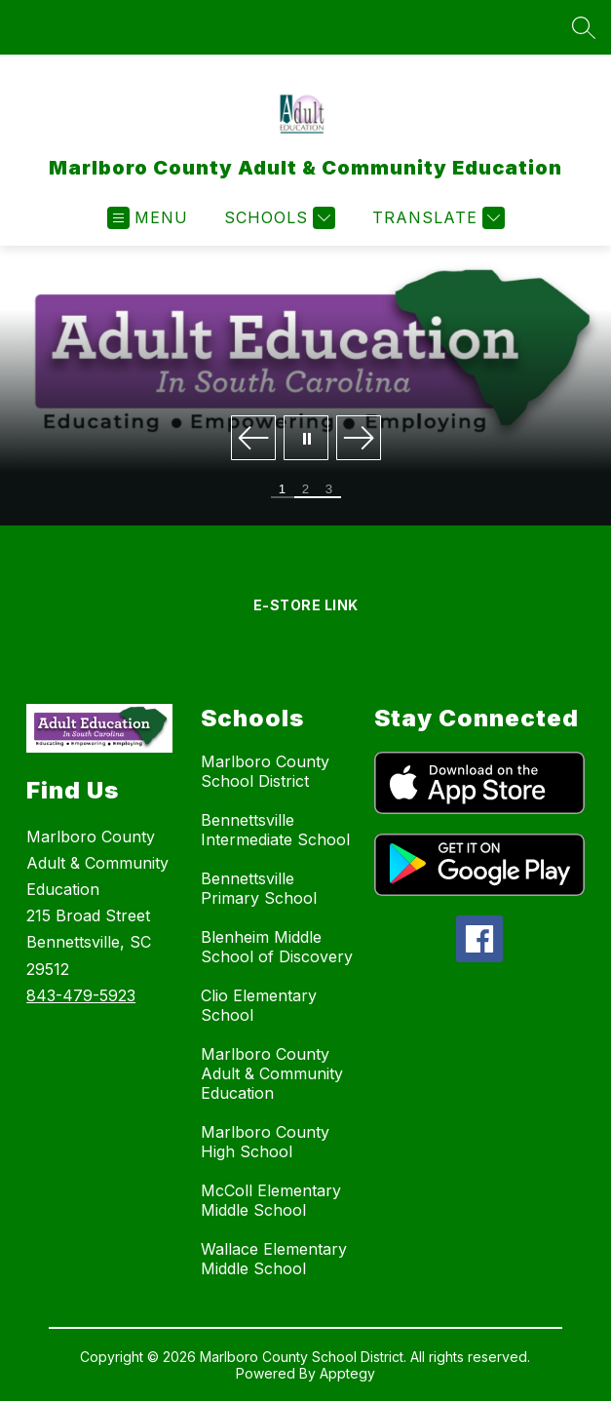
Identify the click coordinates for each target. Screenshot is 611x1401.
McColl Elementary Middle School (271, 1200)
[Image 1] (282, 490)
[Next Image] (358, 439)
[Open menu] (147, 218)
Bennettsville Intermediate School (275, 829)
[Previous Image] (253, 439)
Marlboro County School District (265, 771)
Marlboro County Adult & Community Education (272, 1073)
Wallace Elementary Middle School (274, 1258)
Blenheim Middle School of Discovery (277, 946)
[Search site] (583, 27)
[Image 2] (306, 490)
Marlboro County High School (265, 1141)
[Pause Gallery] (306, 439)
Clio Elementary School (259, 1005)
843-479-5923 (80, 995)
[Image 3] (329, 490)
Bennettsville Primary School (259, 888)
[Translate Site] (436, 218)
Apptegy (347, 1373)
